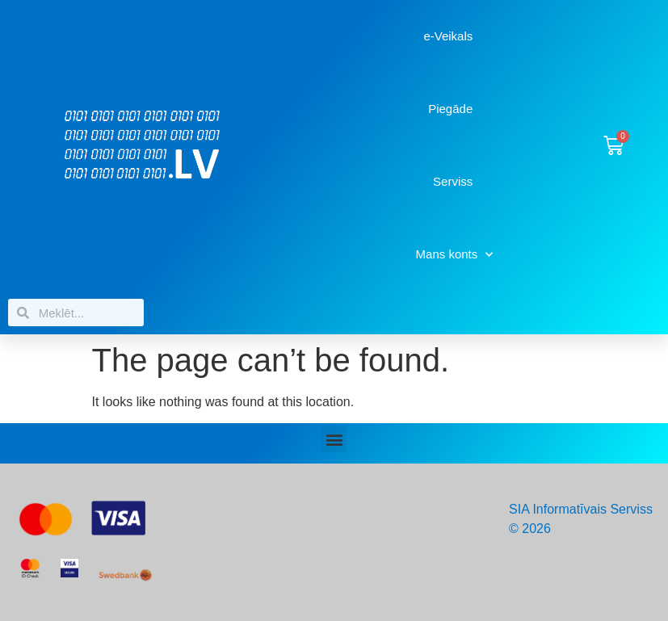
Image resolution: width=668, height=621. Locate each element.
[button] (334, 439)
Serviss (453, 181)
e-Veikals (448, 36)
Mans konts (455, 254)
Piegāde (450, 108)
